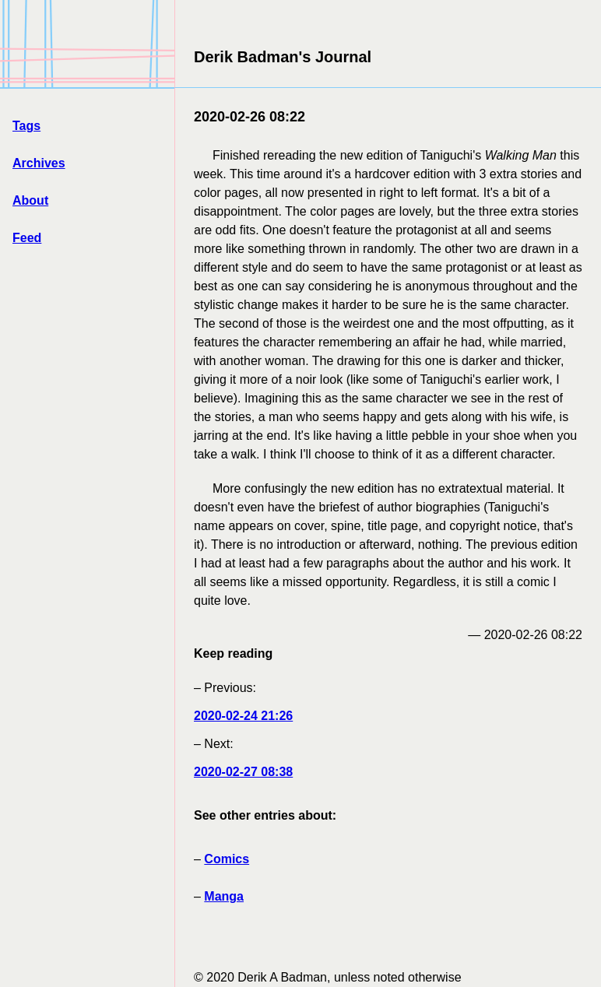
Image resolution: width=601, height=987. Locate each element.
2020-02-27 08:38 (243, 771)
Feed (26, 237)
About (30, 200)
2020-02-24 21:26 (243, 715)
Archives (38, 163)
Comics (226, 859)
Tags (26, 125)
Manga (224, 896)
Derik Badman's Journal (282, 56)
